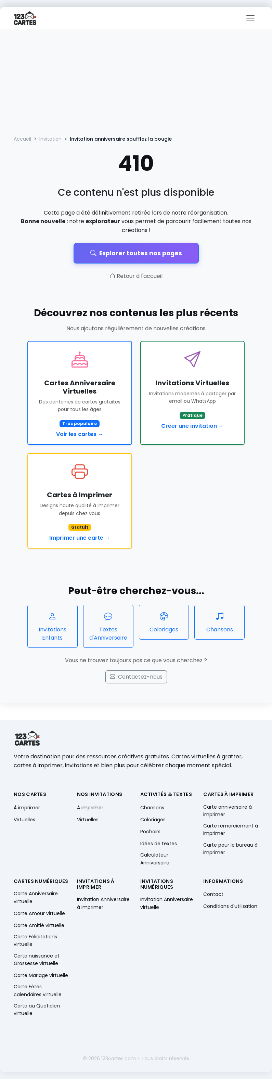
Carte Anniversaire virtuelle (36, 897)
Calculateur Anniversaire (154, 858)
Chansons (219, 622)
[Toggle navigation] (250, 18)
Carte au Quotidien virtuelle (37, 1009)
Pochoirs (150, 831)
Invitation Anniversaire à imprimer (103, 903)
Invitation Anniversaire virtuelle (166, 903)
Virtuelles (24, 819)
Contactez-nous (136, 677)
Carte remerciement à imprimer (230, 829)
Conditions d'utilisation (230, 906)
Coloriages (164, 622)
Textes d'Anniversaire (108, 626)
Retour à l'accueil (136, 276)
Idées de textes (158, 843)
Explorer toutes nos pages (136, 253)
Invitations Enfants (52, 626)
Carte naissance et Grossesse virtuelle (37, 959)
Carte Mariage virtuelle (41, 975)
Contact (213, 894)
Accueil (22, 139)
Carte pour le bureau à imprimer (230, 849)
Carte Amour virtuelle (39, 913)
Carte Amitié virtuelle (39, 925)
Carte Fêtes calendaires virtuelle (38, 990)
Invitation (50, 139)
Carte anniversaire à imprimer (227, 811)
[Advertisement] (136, 81)
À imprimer (27, 807)
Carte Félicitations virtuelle (35, 940)
